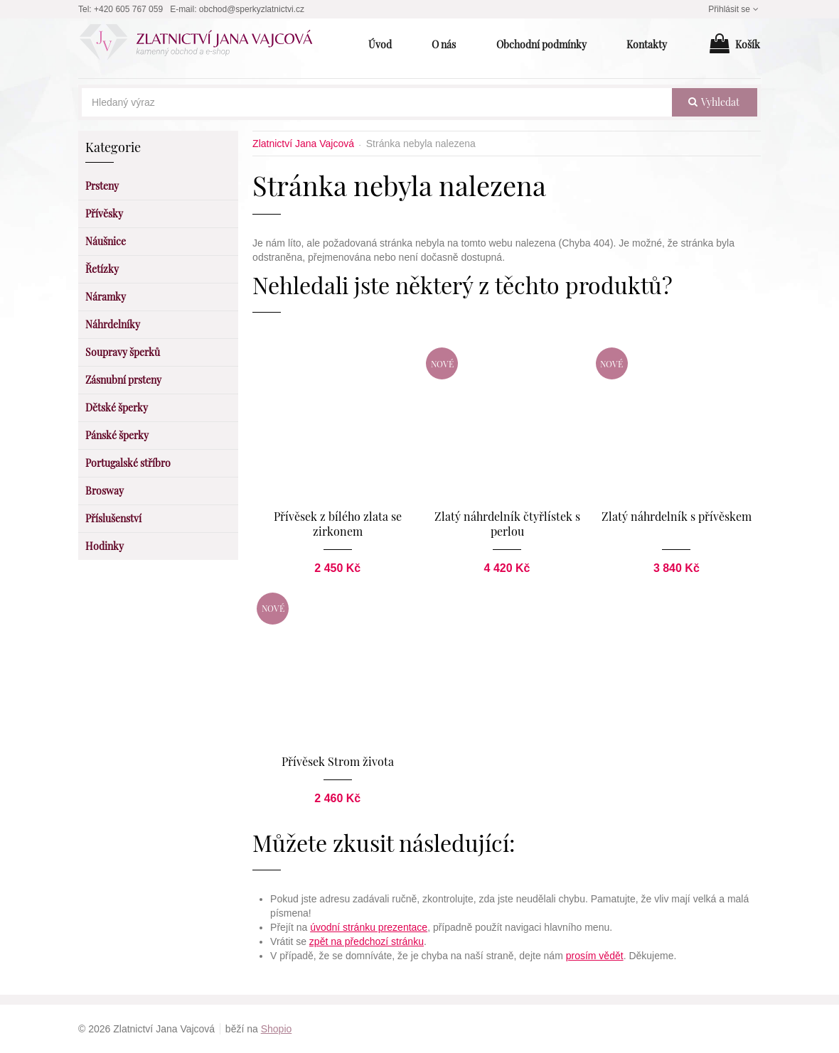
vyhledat (713, 102)
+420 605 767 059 (128, 9)
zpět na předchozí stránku (366, 941)
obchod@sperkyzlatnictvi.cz (251, 9)
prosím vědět (595, 955)
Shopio (276, 1029)
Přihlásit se (734, 9)
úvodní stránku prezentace (368, 927)
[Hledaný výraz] (377, 102)
